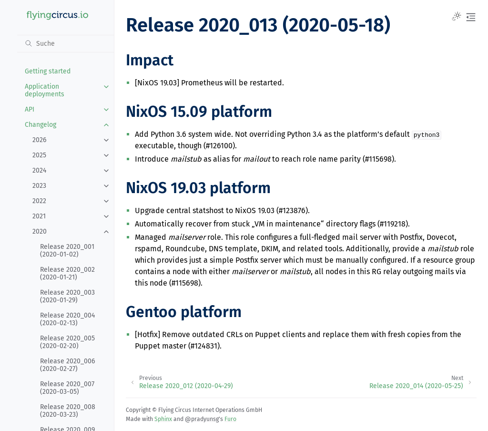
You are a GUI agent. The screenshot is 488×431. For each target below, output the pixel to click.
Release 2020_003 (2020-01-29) (67, 296)
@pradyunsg (202, 419)
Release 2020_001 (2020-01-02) (67, 250)
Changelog (40, 125)
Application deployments (44, 90)
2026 (39, 140)
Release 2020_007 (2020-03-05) (67, 388)
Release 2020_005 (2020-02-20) (67, 342)
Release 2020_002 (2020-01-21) (67, 273)
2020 (39, 231)
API (29, 109)
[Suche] (65, 43)
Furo (230, 419)
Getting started (48, 71)
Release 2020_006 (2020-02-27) (67, 365)
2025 (39, 155)
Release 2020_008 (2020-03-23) (67, 411)
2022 (39, 201)
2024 (39, 170)
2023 (39, 186)
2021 (39, 216)
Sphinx (163, 419)
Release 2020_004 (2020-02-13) (67, 319)
